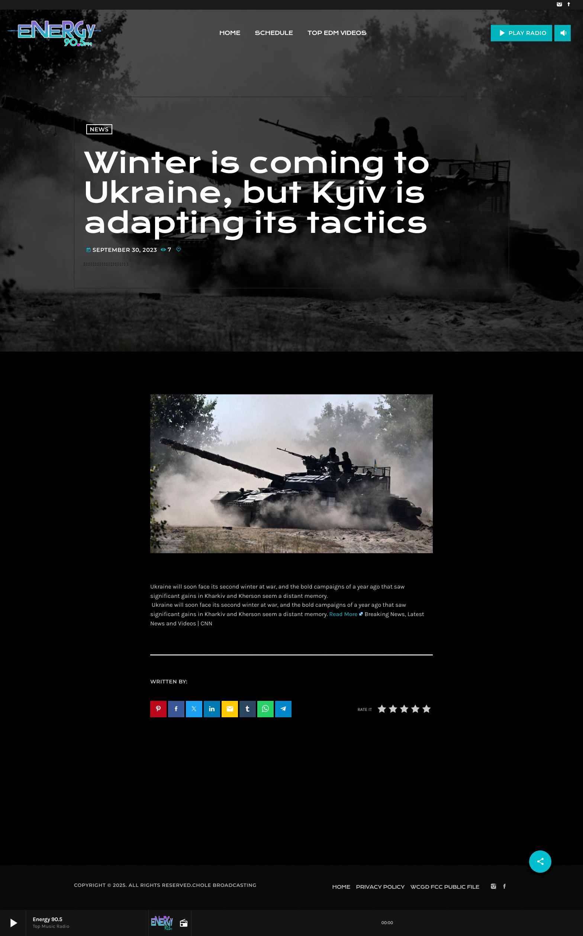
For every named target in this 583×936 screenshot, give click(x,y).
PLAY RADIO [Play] (521, 33)
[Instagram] (559, 4)
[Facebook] (568, 4)
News (99, 129)
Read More (343, 614)
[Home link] (54, 33)
